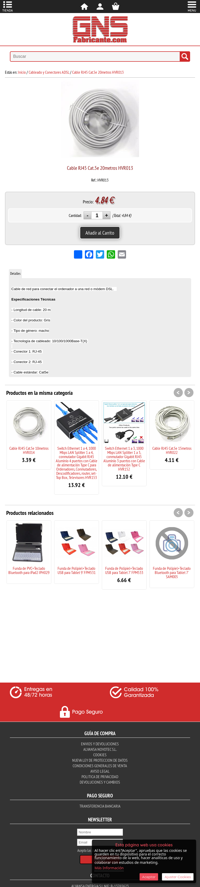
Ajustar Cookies (178, 876)
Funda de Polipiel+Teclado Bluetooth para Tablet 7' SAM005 (172, 572)
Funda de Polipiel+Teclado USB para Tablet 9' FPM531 (77, 570)
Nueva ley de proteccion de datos (100, 760)
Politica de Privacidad (100, 776)
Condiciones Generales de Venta (100, 765)
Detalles (15, 273)
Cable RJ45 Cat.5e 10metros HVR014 (28, 450)
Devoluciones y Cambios (100, 782)
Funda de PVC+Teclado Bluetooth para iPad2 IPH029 (28, 570)
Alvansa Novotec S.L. (100, 749)
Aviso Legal (100, 771)
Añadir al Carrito (99, 232)
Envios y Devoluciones (100, 743)
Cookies (100, 754)
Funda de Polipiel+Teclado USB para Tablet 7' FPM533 (124, 570)
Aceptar (148, 876)
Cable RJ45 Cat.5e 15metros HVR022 (171, 450)
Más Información (109, 867)
